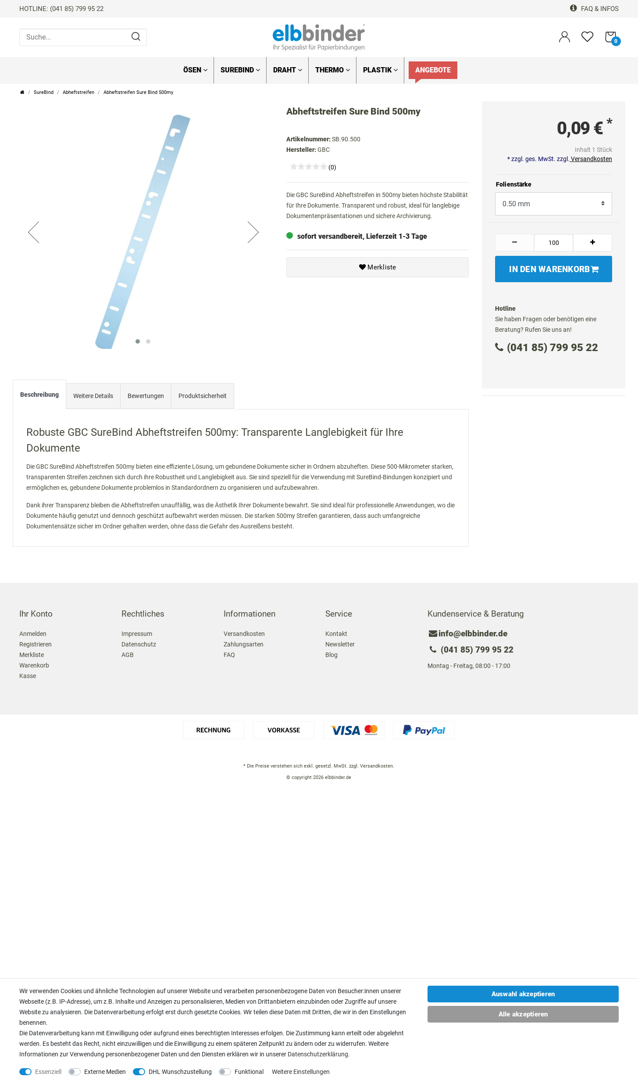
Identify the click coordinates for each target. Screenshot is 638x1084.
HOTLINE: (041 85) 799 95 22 (61, 9)
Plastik (380, 70)
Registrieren (35, 642)
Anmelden (32, 631)
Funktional (249, 1071)
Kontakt (336, 631)
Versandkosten (591, 158)
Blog (331, 652)
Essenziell (48, 1071)
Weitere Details (93, 393)
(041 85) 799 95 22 (546, 347)
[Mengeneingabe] (553, 242)
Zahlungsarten (244, 642)
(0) (332, 167)
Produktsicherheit (202, 393)
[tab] (39, 394)
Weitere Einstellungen (301, 1071)
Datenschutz (138, 642)
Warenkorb (34, 663)
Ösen (195, 70)
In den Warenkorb (553, 269)
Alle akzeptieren (523, 1014)
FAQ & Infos (594, 9)
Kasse (27, 673)
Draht (287, 70)
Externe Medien (105, 1071)
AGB (127, 652)
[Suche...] (83, 37)
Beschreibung (39, 392)
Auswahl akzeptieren (523, 994)
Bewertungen (146, 393)
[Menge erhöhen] (592, 242)
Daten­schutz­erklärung (318, 1054)
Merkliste (377, 267)
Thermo (332, 70)
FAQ (229, 652)
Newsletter (340, 642)
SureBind (240, 70)
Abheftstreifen (78, 92)
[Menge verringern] (514, 242)
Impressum (136, 631)
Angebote (433, 70)
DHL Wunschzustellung (180, 1071)
